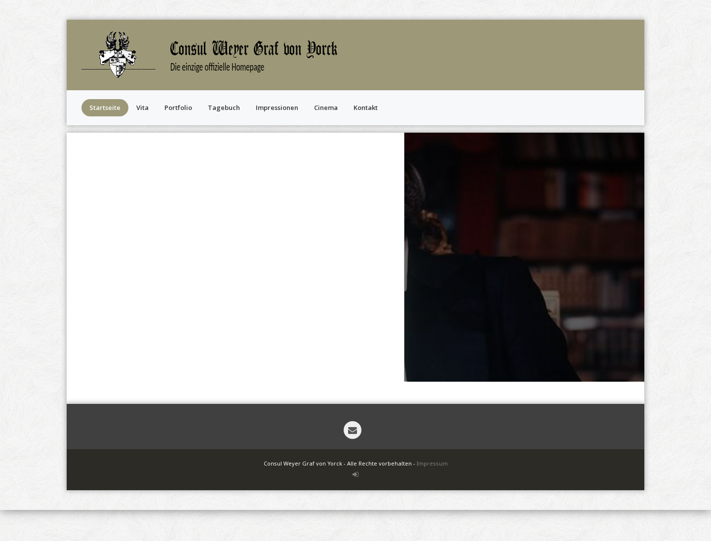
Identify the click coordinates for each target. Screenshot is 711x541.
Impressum (432, 463)
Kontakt (366, 107)
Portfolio (178, 107)
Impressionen (277, 107)
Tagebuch (224, 107)
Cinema (326, 107)
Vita (142, 107)
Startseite (104, 107)
